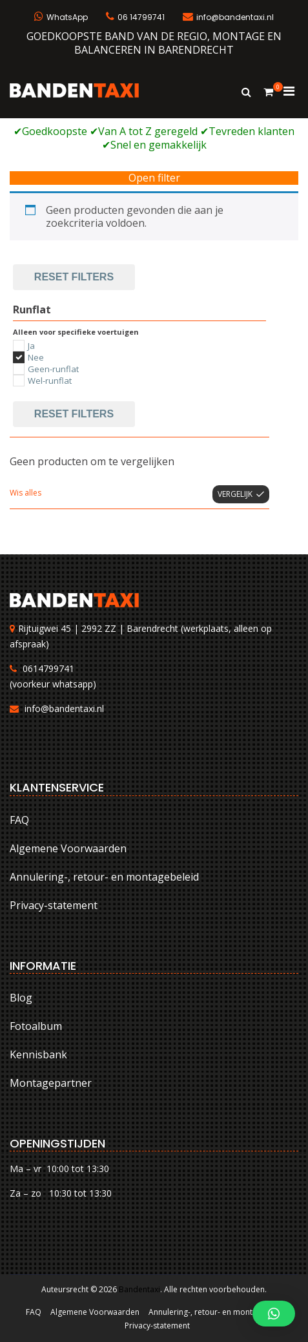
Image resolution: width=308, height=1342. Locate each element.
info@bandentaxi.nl (64, 708)
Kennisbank (38, 1054)
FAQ (19, 820)
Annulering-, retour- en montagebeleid (104, 877)
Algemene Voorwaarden (68, 848)
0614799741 (48, 668)
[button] (273, 1313)
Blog (21, 998)
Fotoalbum (36, 1026)
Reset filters (74, 276)
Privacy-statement (54, 905)
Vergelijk (235, 493)
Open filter (154, 178)
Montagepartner (51, 1083)
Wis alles (25, 492)
